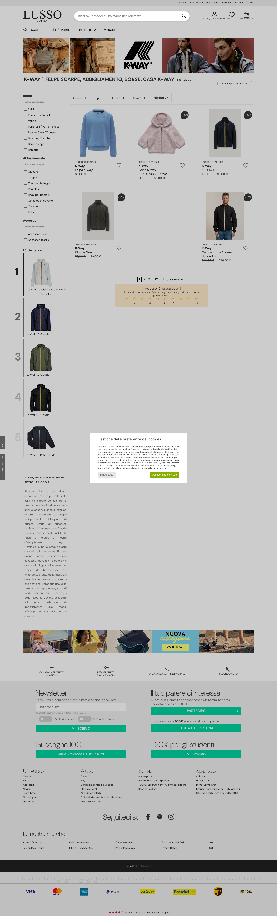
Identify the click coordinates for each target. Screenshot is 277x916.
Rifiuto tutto (106, 474)
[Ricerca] (184, 16)
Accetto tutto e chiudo (164, 474)
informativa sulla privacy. (154, 468)
